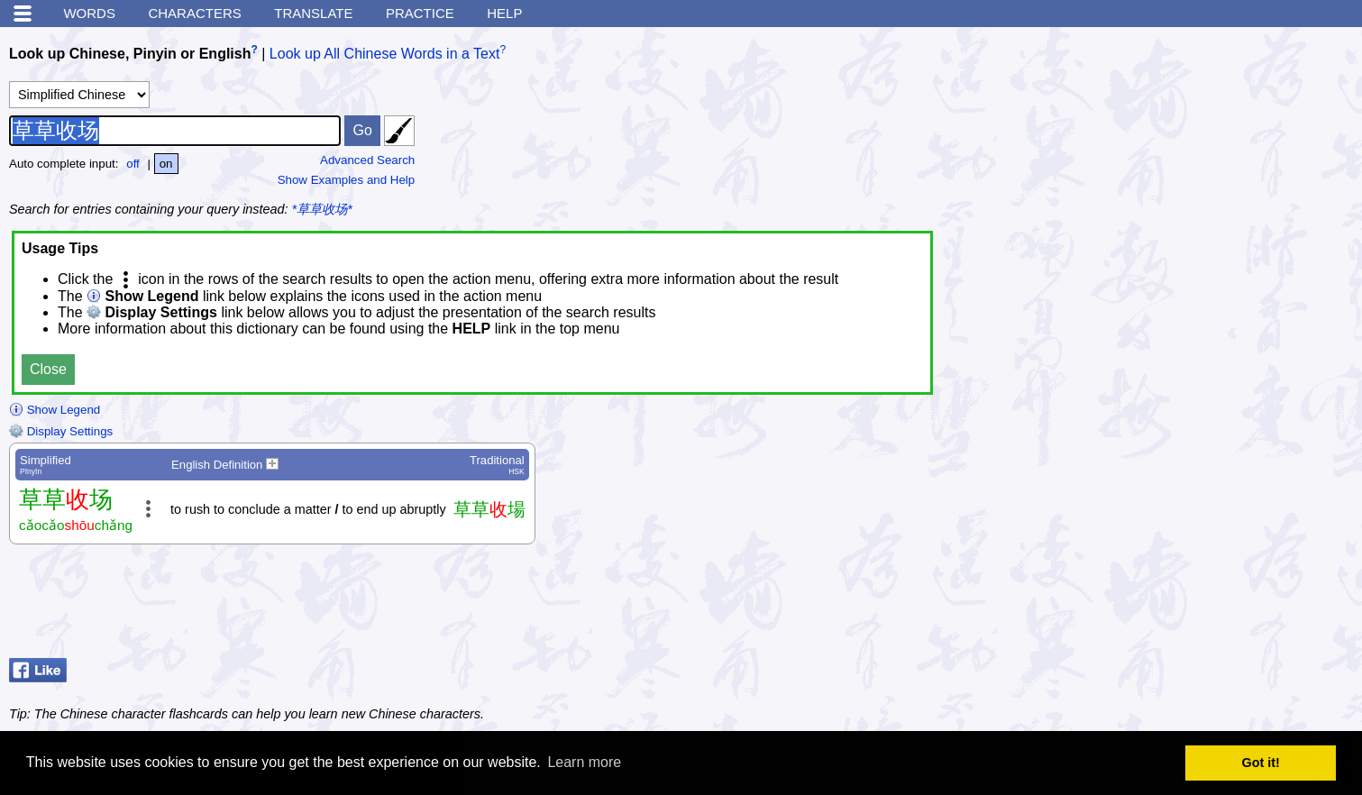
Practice (420, 13)
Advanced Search (367, 160)
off (133, 163)
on (166, 163)
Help (504, 13)
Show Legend (54, 409)
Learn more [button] (584, 762)
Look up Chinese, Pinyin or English (130, 53)
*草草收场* (322, 209)
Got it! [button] (1261, 762)
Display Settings (61, 431)
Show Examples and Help (347, 180)
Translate (313, 13)
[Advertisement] (1209, 606)
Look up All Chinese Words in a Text (385, 53)
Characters (194, 13)
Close (48, 369)
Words (89, 13)
